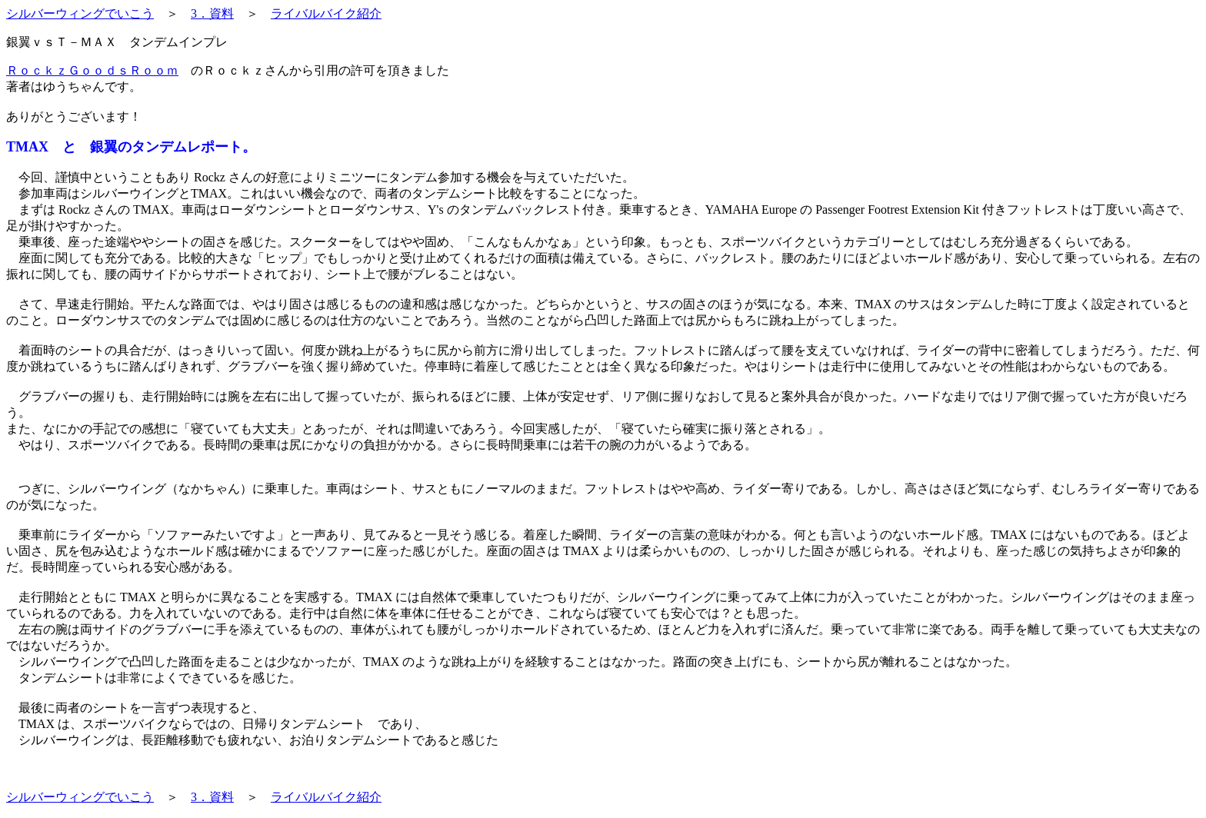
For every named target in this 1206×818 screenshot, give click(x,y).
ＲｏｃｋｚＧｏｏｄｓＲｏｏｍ (92, 70)
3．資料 (212, 13)
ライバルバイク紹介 (326, 13)
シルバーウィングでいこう (80, 13)
